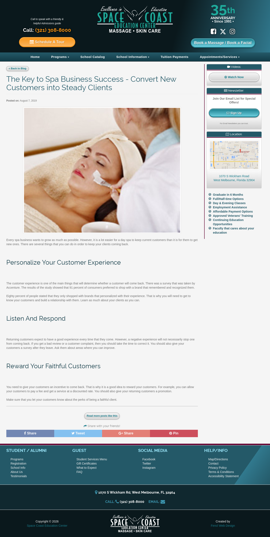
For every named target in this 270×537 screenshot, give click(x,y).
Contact (213, 463)
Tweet (78, 433)
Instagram (148, 467)
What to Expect (87, 467)
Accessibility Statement (223, 476)
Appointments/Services (218, 57)
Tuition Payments (174, 57)
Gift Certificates (87, 463)
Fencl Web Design (223, 525)
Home (35, 57)
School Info (18, 467)
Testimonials (19, 476)
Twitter (146, 463)
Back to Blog (17, 68)
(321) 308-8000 (132, 502)
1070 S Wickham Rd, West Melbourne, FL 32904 (135, 492)
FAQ (79, 472)
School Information (131, 57)
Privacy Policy (217, 467)
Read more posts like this (102, 415)
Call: (47, 30)
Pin (173, 433)
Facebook (148, 459)
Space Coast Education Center (47, 525)
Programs (59, 57)
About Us (17, 472)
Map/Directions (218, 459)
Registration (18, 463)
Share (30, 433)
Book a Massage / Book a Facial (223, 43)
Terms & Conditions (221, 472)
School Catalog (92, 57)
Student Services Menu (92, 459)
